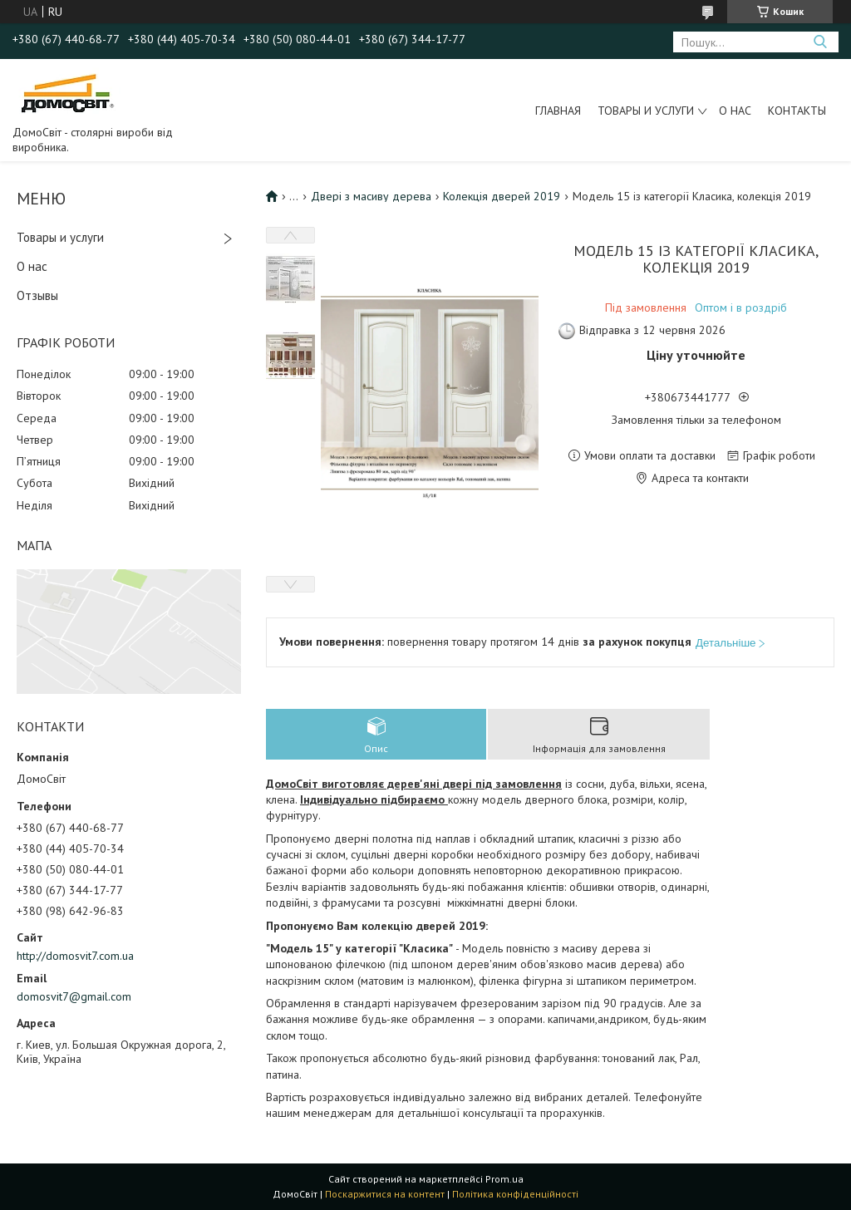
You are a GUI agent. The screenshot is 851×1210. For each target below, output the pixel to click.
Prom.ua (504, 1179)
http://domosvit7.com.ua (75, 955)
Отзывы (37, 295)
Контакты (797, 110)
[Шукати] (820, 42)
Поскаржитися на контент (385, 1194)
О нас (735, 110)
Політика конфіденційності (515, 1194)
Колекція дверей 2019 (501, 196)
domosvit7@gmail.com (74, 996)
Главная (558, 110)
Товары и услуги (646, 110)
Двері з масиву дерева (371, 196)
